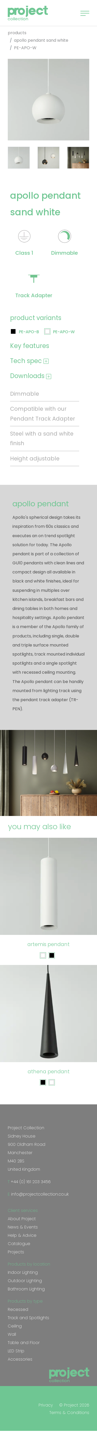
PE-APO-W (64, 332)
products (17, 33)
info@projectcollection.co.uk (39, 1194)
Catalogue (19, 1244)
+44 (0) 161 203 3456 (30, 1182)
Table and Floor (24, 1343)
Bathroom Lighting (26, 1289)
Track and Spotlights (28, 1318)
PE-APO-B (29, 332)
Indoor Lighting (23, 1272)
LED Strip (16, 1351)
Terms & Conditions (69, 1413)
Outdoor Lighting (25, 1281)
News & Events (23, 1227)
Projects (16, 1252)
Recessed (18, 1309)
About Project (22, 1219)
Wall (12, 1334)
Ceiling (15, 1326)
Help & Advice (22, 1235)
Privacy (46, 1405)
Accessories (20, 1359)
